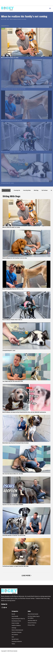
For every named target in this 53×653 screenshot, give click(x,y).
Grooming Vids (17, 190)
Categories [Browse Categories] (15, 611)
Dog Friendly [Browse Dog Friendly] (15, 616)
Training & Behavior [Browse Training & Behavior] (17, 641)
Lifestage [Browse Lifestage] (14, 627)
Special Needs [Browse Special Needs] (15, 639)
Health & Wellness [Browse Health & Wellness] (16, 625)
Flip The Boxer (45, 190)
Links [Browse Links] (29, 611)
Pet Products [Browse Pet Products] (15, 634)
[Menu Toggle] (50, 8)
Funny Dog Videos (27, 190)
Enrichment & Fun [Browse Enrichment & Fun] (16, 621)
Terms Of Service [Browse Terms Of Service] (32, 622)
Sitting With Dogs (6, 190)
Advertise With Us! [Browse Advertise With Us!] (32, 620)
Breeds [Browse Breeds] (13, 614)
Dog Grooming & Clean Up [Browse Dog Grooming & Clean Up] (18, 618)
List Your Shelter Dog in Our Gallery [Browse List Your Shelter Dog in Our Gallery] (34, 617)
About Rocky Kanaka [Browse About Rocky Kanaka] (33, 614)
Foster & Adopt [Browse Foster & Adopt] (15, 623)
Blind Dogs (36, 190)
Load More (26, 575)
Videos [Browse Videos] (13, 643)
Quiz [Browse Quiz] (13, 637)
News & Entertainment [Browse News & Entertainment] (17, 630)
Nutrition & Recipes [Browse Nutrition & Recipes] (16, 632)
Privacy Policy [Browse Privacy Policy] (31, 625)
